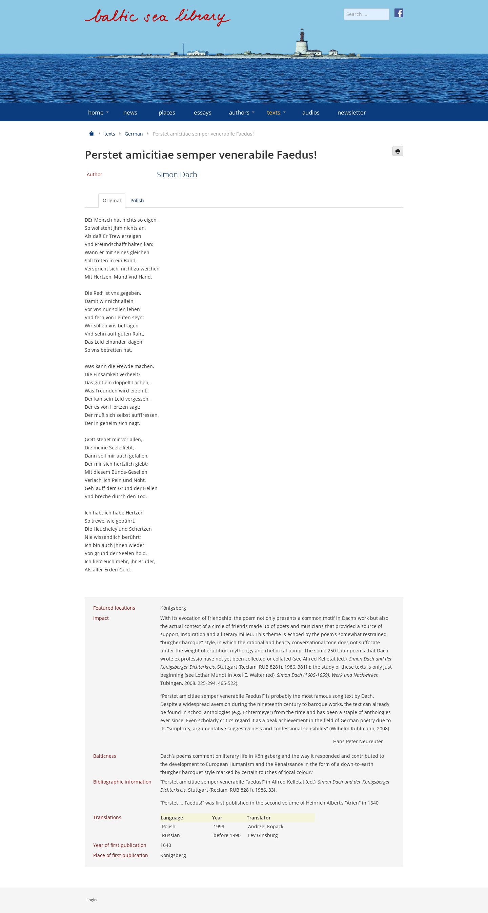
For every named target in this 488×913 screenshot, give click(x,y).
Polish (137, 200)
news (130, 112)
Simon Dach (177, 174)
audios (311, 112)
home (99, 112)
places (167, 112)
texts (277, 112)
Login (91, 899)
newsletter (352, 112)
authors (242, 112)
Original (112, 200)
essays (202, 112)
